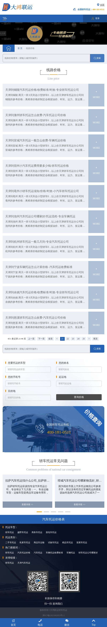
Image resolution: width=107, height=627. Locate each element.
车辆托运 (70, 552)
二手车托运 (10, 542)
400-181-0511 (59, 432)
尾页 (95, 338)
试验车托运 (53, 542)
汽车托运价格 (23, 552)
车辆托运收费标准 (54, 552)
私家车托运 (25, 542)
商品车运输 (39, 542)
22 (68, 338)
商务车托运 (37, 532)
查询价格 (79, 397)
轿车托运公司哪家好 (88, 552)
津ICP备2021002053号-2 (53, 615)
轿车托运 (9, 532)
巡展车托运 (81, 542)
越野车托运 (22, 532)
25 (84, 338)
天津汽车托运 (23, 563)
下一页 (41, 338)
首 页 (20, 48)
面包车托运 (51, 532)
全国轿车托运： (90, 9)
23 (73, 338)
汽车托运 (38, 552)
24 (78, 338)
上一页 (31, 338)
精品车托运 (67, 542)
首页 (50, 338)
